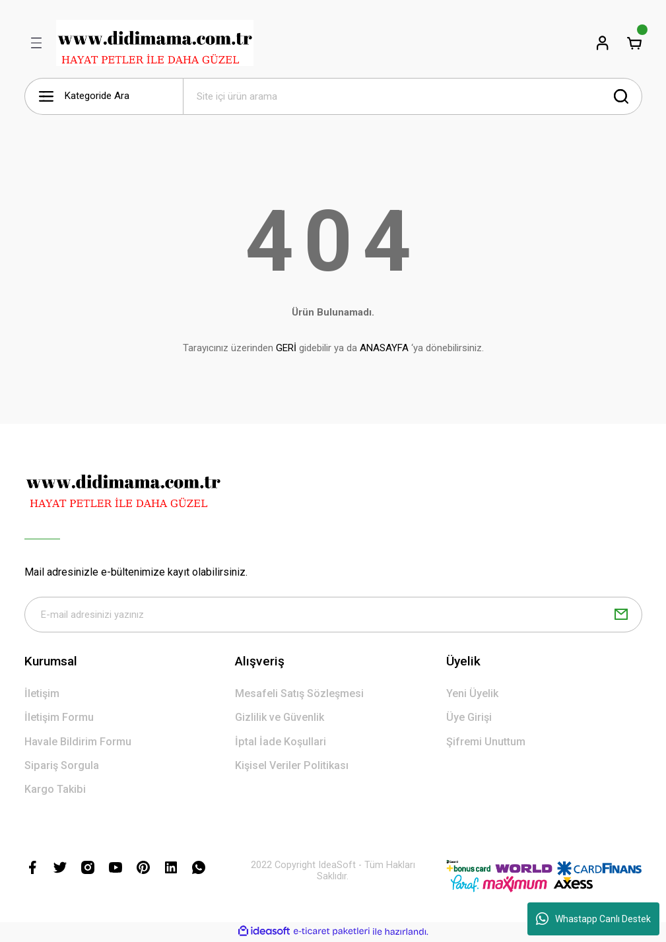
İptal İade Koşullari (280, 743)
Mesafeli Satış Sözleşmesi (299, 695)
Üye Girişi (469, 718)
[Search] (412, 96)
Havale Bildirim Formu (77, 743)
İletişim (41, 695)
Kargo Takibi (55, 790)
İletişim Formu (59, 718)
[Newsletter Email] (333, 615)
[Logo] (154, 43)
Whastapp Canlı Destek (593, 919)
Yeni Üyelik (472, 695)
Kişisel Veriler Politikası (292, 766)
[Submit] (621, 615)
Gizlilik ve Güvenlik (279, 718)
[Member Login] (603, 43)
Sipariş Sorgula (61, 766)
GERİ (286, 348)
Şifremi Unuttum (485, 743)
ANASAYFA (384, 348)
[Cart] (634, 43)
